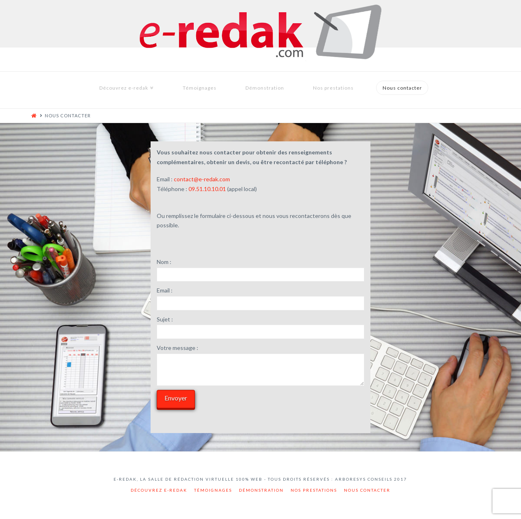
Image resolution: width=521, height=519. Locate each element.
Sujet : (165, 319)
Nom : (164, 261)
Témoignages (213, 490)
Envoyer (175, 398)
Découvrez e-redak (159, 490)
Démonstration (261, 490)
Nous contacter (367, 490)
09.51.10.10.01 (207, 188)
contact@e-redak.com (202, 179)
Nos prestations (314, 490)
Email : (165, 290)
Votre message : (177, 347)
